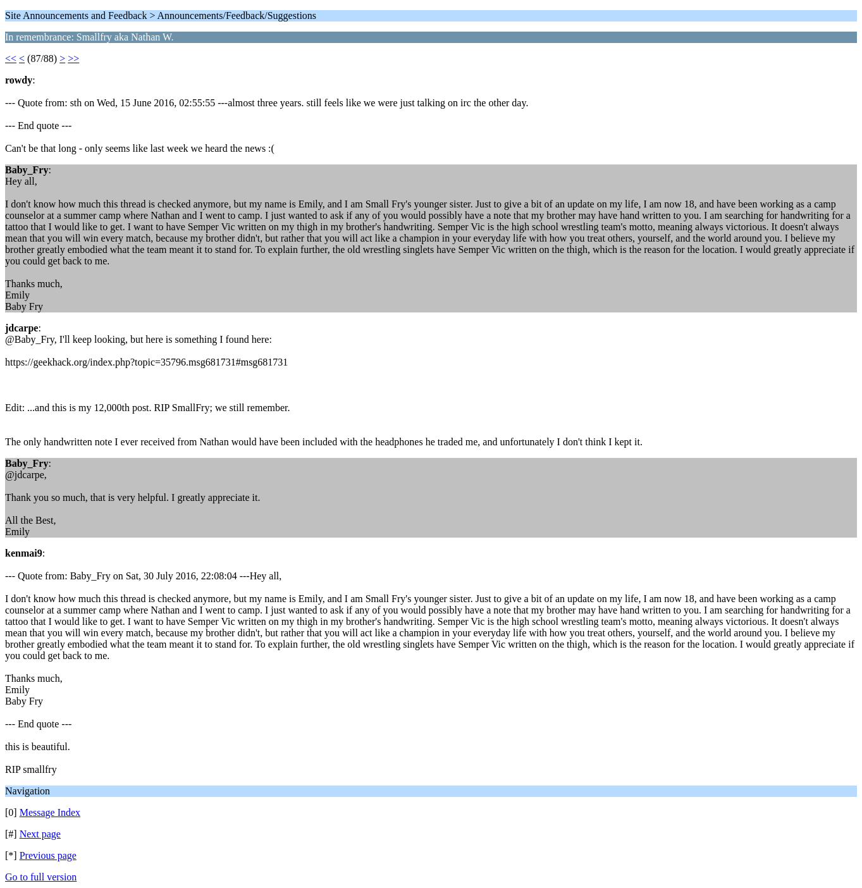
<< (10, 58)
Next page (40, 834)
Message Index (50, 812)
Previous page (48, 855)
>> (73, 58)
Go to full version (41, 877)
